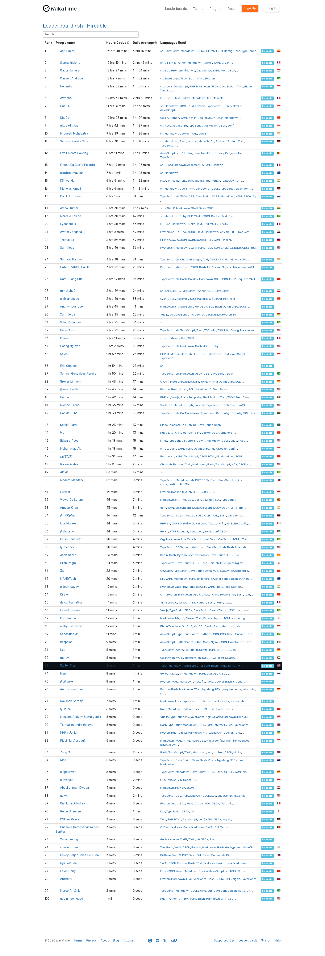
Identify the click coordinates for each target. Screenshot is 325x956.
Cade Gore (67, 330)
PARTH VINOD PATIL (75, 267)
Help (278, 940)
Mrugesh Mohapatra (74, 133)
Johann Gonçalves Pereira (78, 373)
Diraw (64, 594)
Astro (195, 634)
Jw (62, 571)
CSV (231, 180)
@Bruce (65, 709)
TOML (183, 106)
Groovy (219, 153)
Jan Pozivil (67, 51)
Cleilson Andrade (71, 78)
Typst (163, 665)
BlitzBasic (203, 855)
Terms (78, 940)
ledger (197, 259)
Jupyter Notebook (234, 267)
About (105, 940)
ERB (171, 432)
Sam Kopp (67, 248)
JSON (199, 51)
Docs (231, 9)
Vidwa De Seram (71, 500)
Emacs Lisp (210, 618)
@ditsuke (66, 681)
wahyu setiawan (71, 626)
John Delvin (68, 555)
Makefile (218, 98)
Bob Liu (65, 106)
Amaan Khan (69, 508)
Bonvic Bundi (69, 413)
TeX (209, 98)
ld (202, 164)
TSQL (209, 247)
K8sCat (65, 118)
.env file (183, 70)
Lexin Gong (68, 871)
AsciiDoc (244, 740)
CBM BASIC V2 (223, 247)
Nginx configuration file (222, 740)
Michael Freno (69, 405)
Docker (202, 117)
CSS (192, 196)
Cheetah (186, 259)
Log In (271, 8)
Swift (191, 240)
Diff (217, 827)
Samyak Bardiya (71, 259)
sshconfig (186, 507)
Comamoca (68, 618)
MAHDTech (68, 579)
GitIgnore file (233, 153)
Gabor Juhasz (69, 70)
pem (231, 563)
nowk (63, 796)
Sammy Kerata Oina (74, 141)
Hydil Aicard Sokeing (74, 153)
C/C (206, 224)
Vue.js (169, 86)
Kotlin (192, 117)
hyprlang (208, 689)
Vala (181, 602)
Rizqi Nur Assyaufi (73, 740)
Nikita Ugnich (69, 732)
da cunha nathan (71, 602)
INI (208, 267)
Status (266, 940)
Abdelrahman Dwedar (75, 788)
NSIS (204, 709)
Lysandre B (68, 224)
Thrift (183, 839)
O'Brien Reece (70, 819)
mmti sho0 (67, 291)
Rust (191, 106)
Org (162, 539)
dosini (220, 863)
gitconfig (208, 507)
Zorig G (65, 752)
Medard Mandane (72, 480)
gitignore (195, 405)
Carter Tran (68, 665)
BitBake (165, 855)
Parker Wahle (69, 464)
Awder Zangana (71, 232)
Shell (194, 208)
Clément (66, 338)
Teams (198, 9)
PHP (207, 51)
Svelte (188, 440)
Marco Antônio (70, 891)
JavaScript (172, 51)
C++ (167, 62)
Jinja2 (183, 732)
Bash (237, 51)
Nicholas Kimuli (70, 188)
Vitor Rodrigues (71, 322)
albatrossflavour (71, 173)
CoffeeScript (184, 642)
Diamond (66, 397)
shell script (222, 578)
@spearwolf (68, 772)
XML (237, 555)
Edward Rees (69, 440)
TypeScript (249, 51)
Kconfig (192, 141)
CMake (186, 98)
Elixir (178, 701)
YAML (214, 51)
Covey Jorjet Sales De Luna (79, 855)
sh (80, 26)
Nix (174, 62)
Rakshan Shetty (71, 701)
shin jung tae (69, 847)
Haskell (207, 62)
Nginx (239, 563)
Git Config (226, 51)
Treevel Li (67, 240)
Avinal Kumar (69, 208)
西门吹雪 (66, 456)
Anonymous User (72, 306)
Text (224, 70)
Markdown (188, 51)
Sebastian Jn (69, 634)
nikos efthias (69, 125)
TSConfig (250, 196)
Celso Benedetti (71, 539)
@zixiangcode (69, 299)
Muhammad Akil (71, 448)
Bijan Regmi (68, 563)
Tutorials (129, 940)
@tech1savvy (69, 587)
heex (179, 871)
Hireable (97, 26)
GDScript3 (249, 247)
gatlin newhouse (71, 899)
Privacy (91, 940)
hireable (267, 51)
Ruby (183, 216)
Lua (194, 515)
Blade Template (177, 354)
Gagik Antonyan (71, 196)
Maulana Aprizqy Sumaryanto (80, 717)
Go (162, 117)
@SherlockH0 (69, 547)
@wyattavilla (69, 389)
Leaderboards (176, 9)
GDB (193, 298)
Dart (196, 381)
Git (170, 405)
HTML (239, 196)
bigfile (230, 701)
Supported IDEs (224, 940)
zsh (227, 62)
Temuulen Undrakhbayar (76, 725)
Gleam (190, 618)
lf (224, 772)
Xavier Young (69, 839)
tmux (213, 448)
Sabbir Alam (68, 425)
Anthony (66, 879)
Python (182, 62)
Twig (192, 70)
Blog (116, 940)
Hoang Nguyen (70, 346)
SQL (167, 70)
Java (174, 240)
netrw (236, 665)
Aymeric (66, 98)
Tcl (201, 665)
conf (231, 125)
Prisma (213, 381)
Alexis (64, 472)
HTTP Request (240, 232)
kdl (182, 618)
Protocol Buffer (226, 141)
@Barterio (67, 531)
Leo (62, 650)
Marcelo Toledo (70, 216)
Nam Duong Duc (71, 279)
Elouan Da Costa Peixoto (77, 165)
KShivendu (67, 180)
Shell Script (210, 397)
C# (177, 232)
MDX (163, 180)
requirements (232, 689)
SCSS (216, 196)
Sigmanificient (70, 63)
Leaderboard (58, 26)
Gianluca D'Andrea (72, 803)
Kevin (64, 354)
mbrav (64, 658)
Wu (62, 432)
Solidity (193, 279)
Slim (197, 432)
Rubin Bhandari (70, 811)
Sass (206, 642)
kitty (175, 673)
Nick (63, 760)
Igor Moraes (68, 523)
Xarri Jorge (67, 314)
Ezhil (194, 247)
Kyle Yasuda (68, 863)
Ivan (63, 673)
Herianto (66, 86)
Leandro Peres (70, 610)
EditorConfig (239, 523)
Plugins (215, 9)
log (225, 819)
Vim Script (225, 539)
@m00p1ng (67, 515)
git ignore (203, 578)
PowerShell (227, 594)
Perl (225, 298)
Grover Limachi (70, 381)
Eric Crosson (69, 366)
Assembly (193, 164)
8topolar (66, 642)
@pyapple (66, 780)
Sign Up (250, 8)
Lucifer (65, 492)
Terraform (166, 847)
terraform (237, 507)
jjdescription (178, 338)
